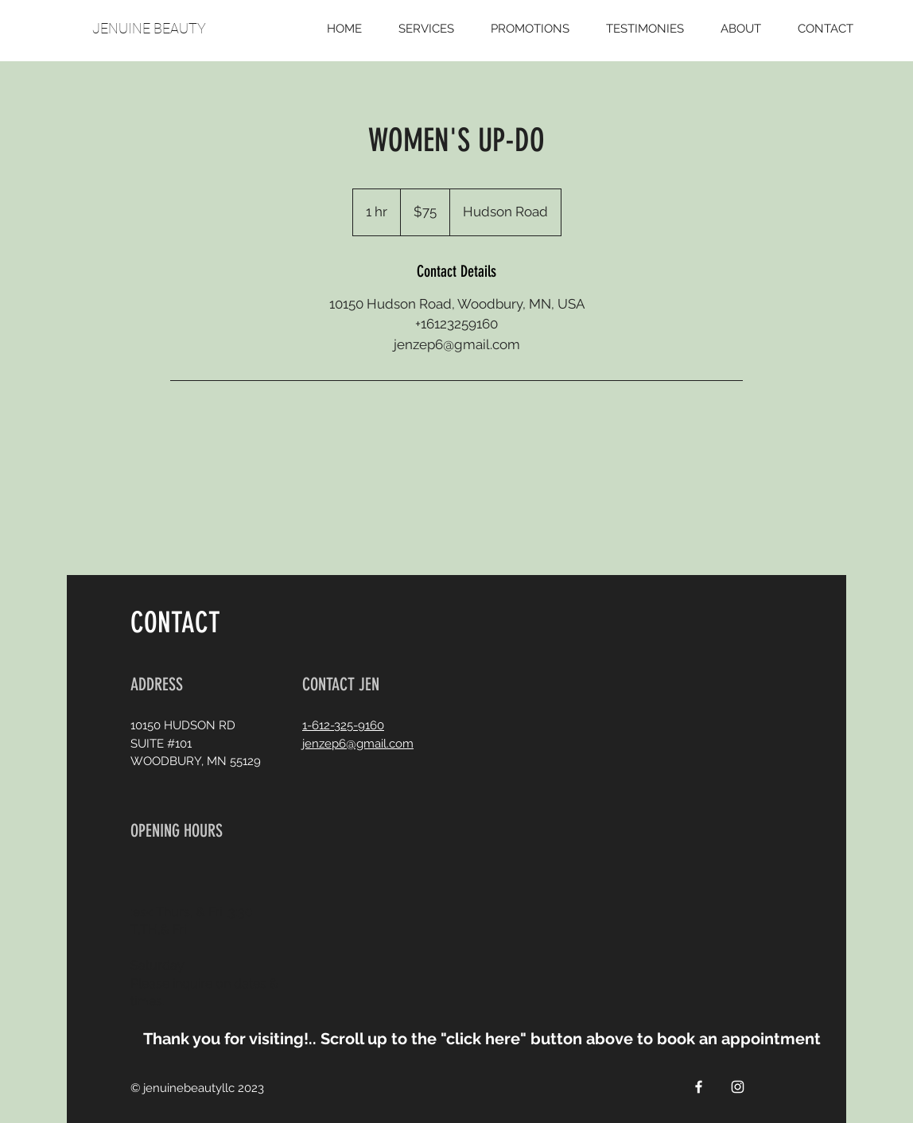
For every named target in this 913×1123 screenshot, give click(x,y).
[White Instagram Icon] (737, 1086)
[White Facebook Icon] (698, 1086)
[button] (502, 1038)
